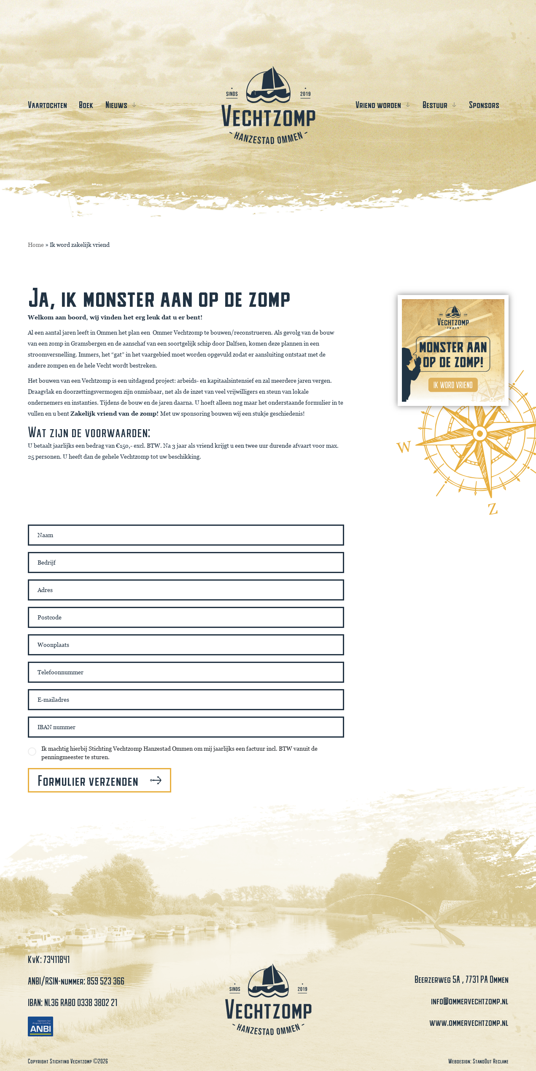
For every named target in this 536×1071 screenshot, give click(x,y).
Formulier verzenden (88, 780)
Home (36, 244)
